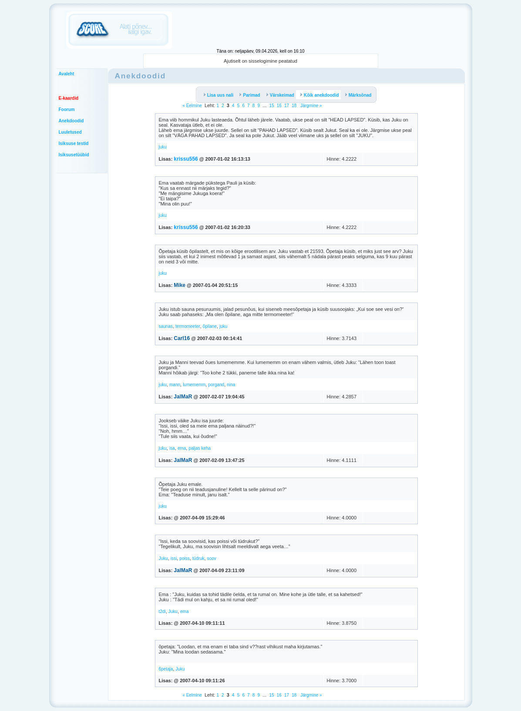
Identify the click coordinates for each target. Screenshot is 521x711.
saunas (166, 326)
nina (231, 384)
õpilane (210, 326)
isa (172, 448)
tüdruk (198, 558)
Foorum (67, 109)
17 (286, 105)
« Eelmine (192, 105)
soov (211, 558)
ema (182, 448)
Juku (163, 558)
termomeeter (187, 326)
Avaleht (66, 73)
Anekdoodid (71, 120)
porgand (216, 384)
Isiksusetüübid (74, 154)
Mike (179, 285)
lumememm (194, 384)
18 (294, 105)
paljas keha (199, 448)
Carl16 (182, 338)
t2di (162, 611)
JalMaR (183, 397)
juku (163, 147)
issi (174, 558)
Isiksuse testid (74, 143)
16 (279, 105)
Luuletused (70, 132)
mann (174, 384)
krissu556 (186, 159)
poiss (184, 558)
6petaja (166, 669)
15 (271, 105)
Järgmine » (310, 105)
